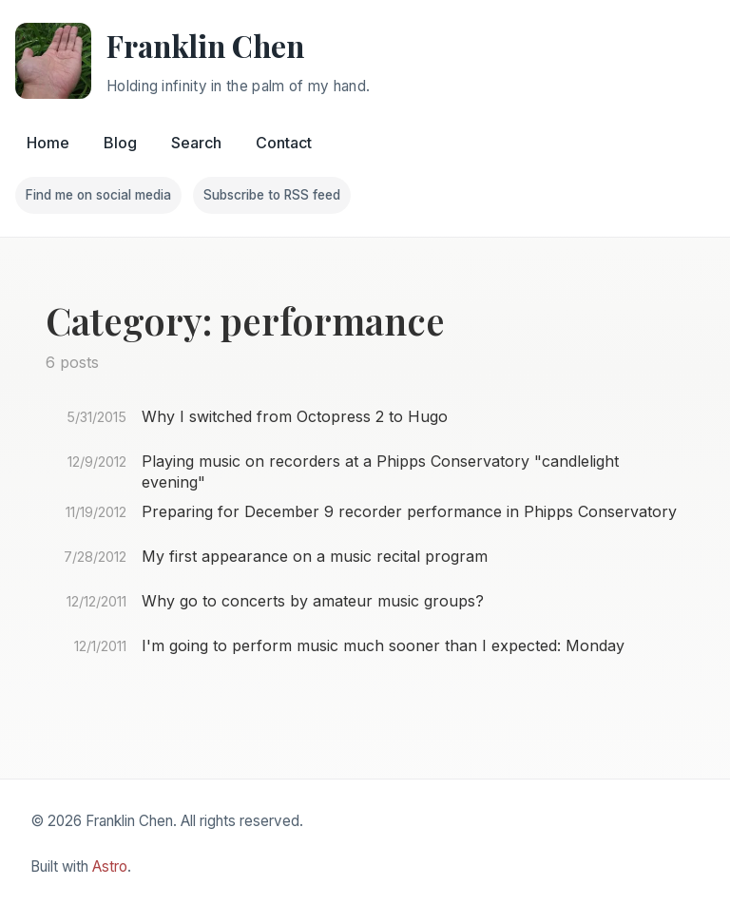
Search (196, 142)
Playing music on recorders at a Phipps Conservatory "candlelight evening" (380, 471)
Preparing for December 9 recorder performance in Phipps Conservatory (409, 511)
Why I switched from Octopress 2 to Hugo (295, 416)
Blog (120, 142)
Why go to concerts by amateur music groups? (313, 600)
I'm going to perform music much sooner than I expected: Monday (383, 645)
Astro (109, 866)
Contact (284, 142)
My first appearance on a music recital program (315, 556)
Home (48, 142)
